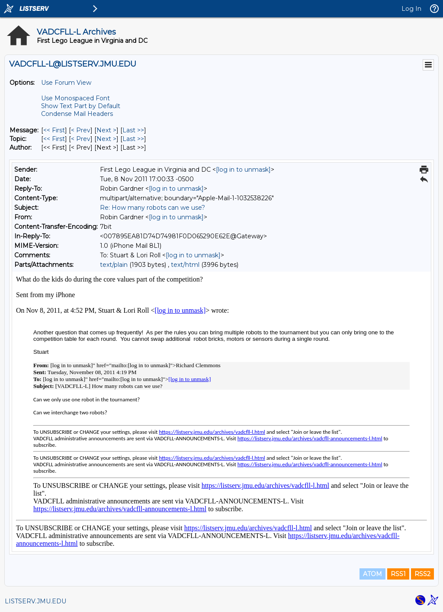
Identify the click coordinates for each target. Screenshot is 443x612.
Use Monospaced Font (75, 98)
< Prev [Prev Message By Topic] (80, 139)
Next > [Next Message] (106, 130)
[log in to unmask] (243, 169)
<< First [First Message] (54, 130)
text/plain (114, 265)
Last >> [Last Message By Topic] (133, 139)
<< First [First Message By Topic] (54, 139)
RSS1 (398, 574)
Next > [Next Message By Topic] (106, 139)
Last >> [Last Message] (133, 130)
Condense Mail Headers (77, 114)
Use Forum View (66, 83)
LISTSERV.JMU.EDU (35, 601)
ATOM (372, 574)
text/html (185, 265)
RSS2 (422, 574)
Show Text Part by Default (80, 106)
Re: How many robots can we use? (152, 207)
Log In (411, 9)
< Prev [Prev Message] (80, 130)
